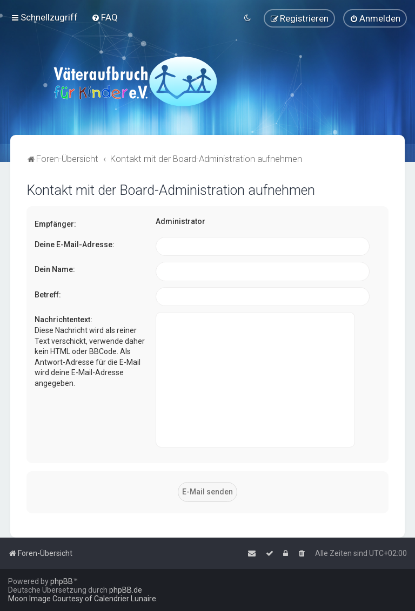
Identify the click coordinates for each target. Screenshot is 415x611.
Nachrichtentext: (63, 319)
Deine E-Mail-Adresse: (75, 244)
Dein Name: (55, 268)
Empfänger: (55, 223)
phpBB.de (125, 590)
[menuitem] (105, 17)
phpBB (61, 581)
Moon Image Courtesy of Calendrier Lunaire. (83, 598)
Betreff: (48, 294)
